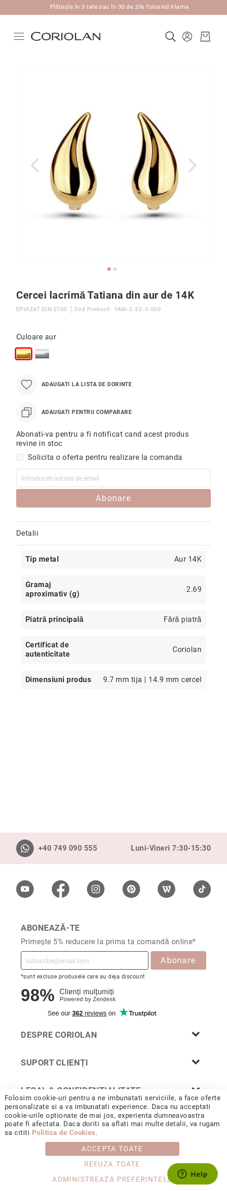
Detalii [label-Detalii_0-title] (27, 533)
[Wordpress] (166, 889)
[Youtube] (25, 889)
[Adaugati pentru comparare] (74, 412)
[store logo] (68, 36)
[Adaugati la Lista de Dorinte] (74, 384)
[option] (23, 354)
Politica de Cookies (64, 1132)
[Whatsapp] (25, 848)
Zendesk (104, 999)
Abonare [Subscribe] (178, 960)
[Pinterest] (131, 889)
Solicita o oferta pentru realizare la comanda (105, 457)
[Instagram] (95, 889)
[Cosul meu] (203, 36)
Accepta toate (112, 1149)
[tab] (113, 533)
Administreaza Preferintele (112, 1179)
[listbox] (86, 356)
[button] (186, 36)
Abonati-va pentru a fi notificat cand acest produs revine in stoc (102, 439)
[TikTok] (202, 889)
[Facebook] (60, 889)
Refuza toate (112, 1164)
